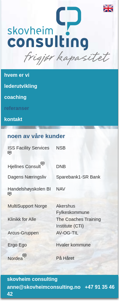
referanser (16, 108)
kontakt (13, 119)
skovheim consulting (32, 279)
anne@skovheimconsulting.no (44, 287)
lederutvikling (20, 86)
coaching (15, 97)
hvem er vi (16, 75)
